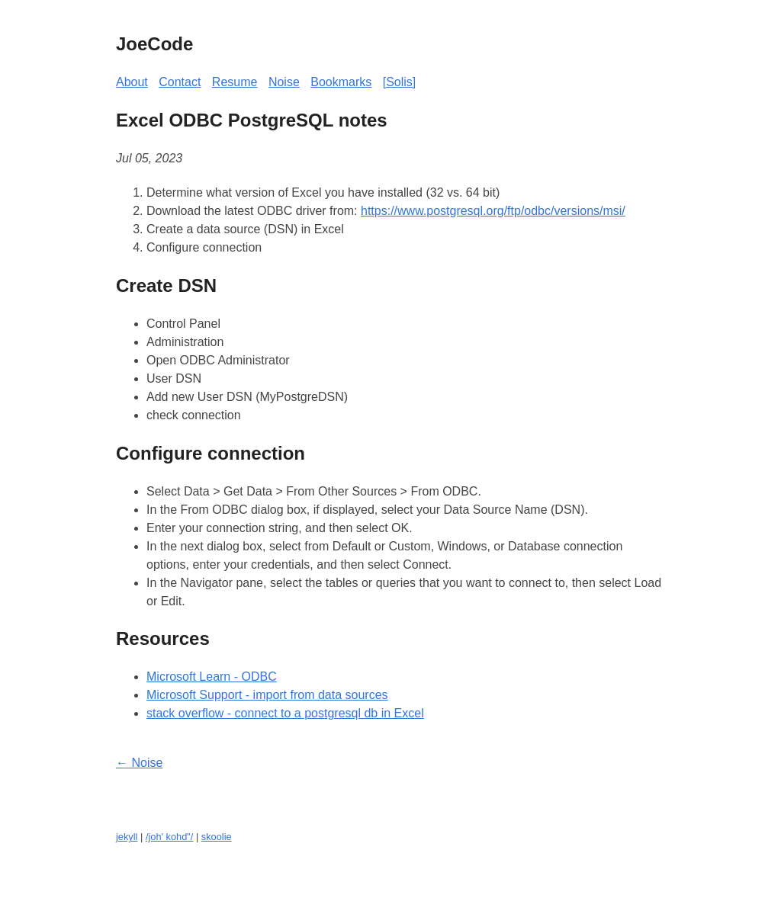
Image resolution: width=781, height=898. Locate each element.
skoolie (216, 836)
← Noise (139, 762)
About (132, 81)
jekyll (126, 836)
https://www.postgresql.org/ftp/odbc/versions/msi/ (493, 210)
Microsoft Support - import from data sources (267, 694)
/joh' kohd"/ (169, 836)
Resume (235, 81)
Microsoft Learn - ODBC (211, 676)
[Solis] (399, 81)
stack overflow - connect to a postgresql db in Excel (285, 713)
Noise (284, 81)
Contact (180, 81)
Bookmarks (340, 81)
